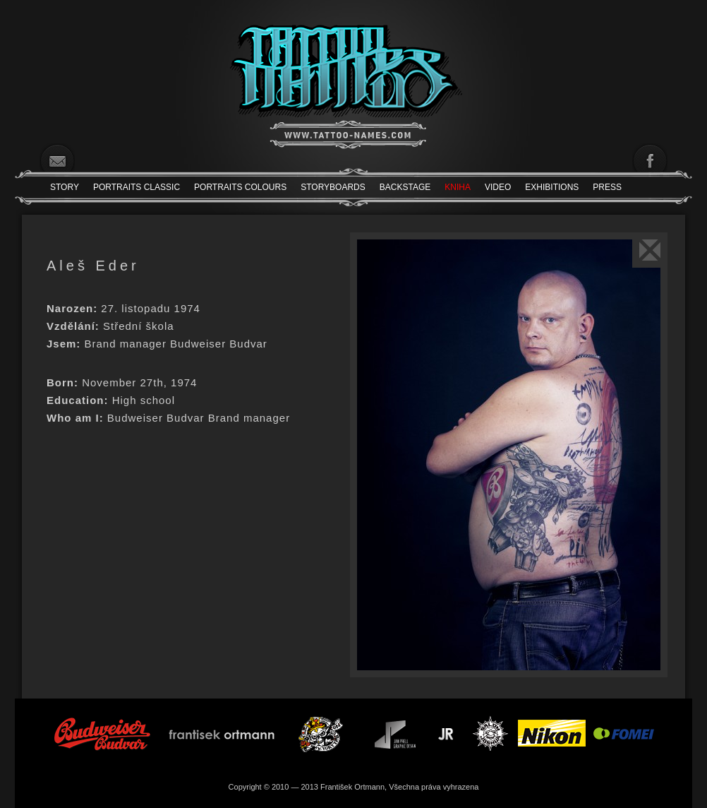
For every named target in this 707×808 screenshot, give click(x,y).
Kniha (458, 187)
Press (607, 187)
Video (498, 187)
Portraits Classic (136, 187)
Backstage (405, 187)
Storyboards (333, 187)
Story (64, 187)
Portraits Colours (240, 187)
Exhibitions (552, 187)
